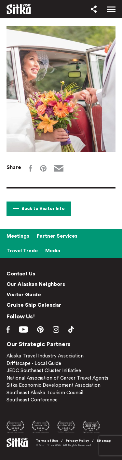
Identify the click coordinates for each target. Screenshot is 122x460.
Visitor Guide (24, 294)
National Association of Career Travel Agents (57, 378)
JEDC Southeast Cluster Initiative (44, 370)
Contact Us (21, 273)
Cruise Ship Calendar (34, 305)
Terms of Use (47, 440)
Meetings (18, 236)
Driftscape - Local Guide (34, 363)
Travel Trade (22, 250)
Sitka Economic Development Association (54, 385)
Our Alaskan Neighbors (36, 284)
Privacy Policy (77, 440)
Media (52, 250)
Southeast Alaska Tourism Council (45, 392)
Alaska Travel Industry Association (45, 356)
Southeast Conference (32, 399)
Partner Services (57, 236)
